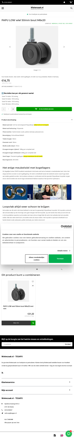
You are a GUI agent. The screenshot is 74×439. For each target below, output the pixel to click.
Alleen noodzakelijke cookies (36, 258)
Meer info (16, 323)
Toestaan (60, 258)
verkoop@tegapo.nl (11, 413)
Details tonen (62, 251)
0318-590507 (7, 2)
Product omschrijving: (9, 120)
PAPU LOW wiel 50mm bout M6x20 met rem (18, 307)
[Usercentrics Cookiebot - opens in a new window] (62, 226)
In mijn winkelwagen (44, 109)
